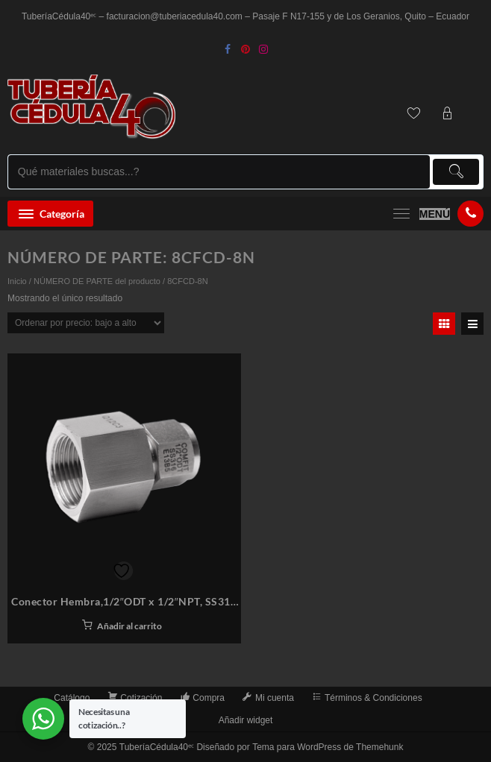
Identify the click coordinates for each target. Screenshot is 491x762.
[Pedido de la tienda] (85, 322)
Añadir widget (246, 720)
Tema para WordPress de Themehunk (327, 747)
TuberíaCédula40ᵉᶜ (156, 747)
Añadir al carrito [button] (129, 626)
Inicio (17, 281)
